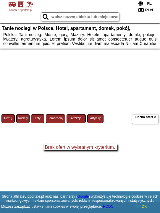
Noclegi (23, 118)
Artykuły (95, 118)
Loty (38, 118)
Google (83, 196)
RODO (108, 206)
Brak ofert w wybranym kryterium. (80, 147)
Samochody (55, 118)
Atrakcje (76, 118)
